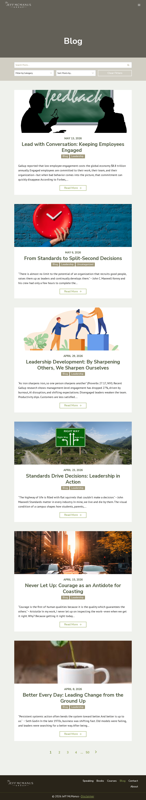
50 (89, 758)
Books (100, 781)
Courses (112, 781)
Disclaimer (87, 796)
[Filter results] (34, 73)
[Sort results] (76, 73)
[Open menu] (139, 5)
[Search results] (73, 65)
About (134, 786)
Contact (133, 781)
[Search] (128, 65)
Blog (122, 781)
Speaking (88, 781)
